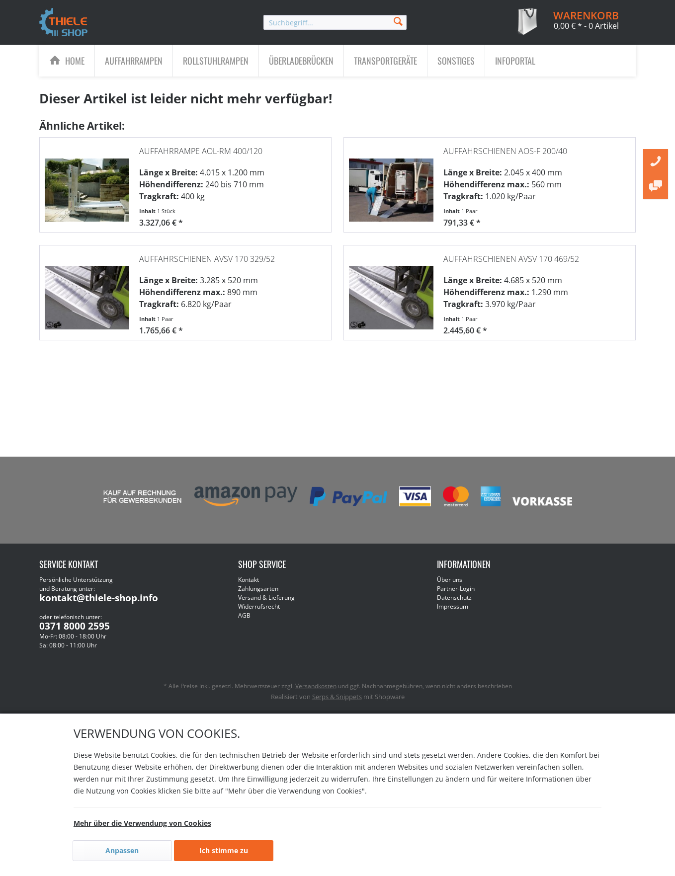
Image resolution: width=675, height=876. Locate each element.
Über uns (449, 579)
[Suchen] (398, 20)
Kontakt (248, 579)
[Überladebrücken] (301, 61)
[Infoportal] (515, 61)
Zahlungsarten (258, 588)
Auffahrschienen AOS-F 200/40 (505, 146)
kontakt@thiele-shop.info (98, 597)
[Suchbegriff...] (335, 22)
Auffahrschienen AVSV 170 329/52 (207, 253)
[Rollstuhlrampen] (215, 61)
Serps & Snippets (337, 696)
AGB (244, 615)
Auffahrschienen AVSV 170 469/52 (511, 253)
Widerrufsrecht (259, 606)
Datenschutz (454, 597)
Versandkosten (316, 686)
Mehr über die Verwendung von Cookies (142, 823)
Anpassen (122, 850)
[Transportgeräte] (385, 61)
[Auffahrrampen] (133, 61)
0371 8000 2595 (74, 626)
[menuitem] (335, 22)
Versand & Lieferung (266, 597)
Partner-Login (456, 588)
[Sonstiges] (456, 61)
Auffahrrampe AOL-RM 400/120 (200, 146)
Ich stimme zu (223, 850)
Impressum (452, 606)
